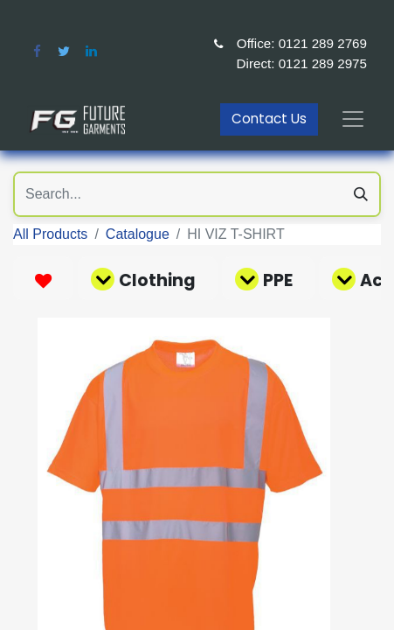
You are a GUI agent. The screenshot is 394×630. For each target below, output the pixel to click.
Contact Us (269, 118)
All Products (50, 234)
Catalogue (137, 234)
